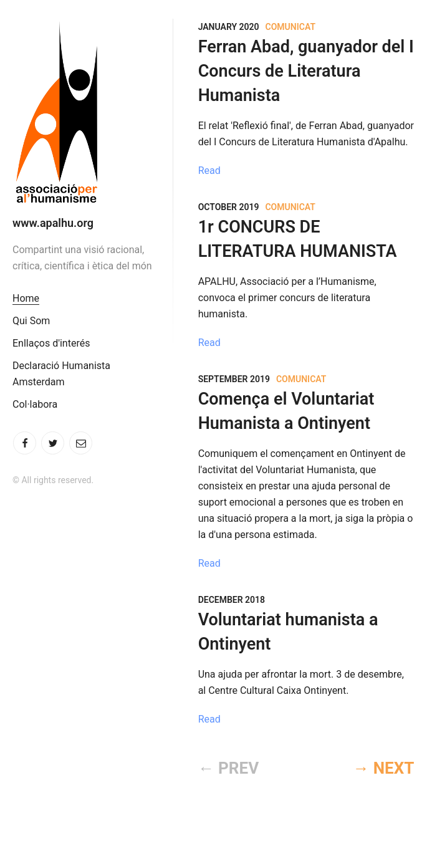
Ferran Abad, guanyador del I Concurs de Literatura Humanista (306, 71)
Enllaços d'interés (51, 343)
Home (25, 298)
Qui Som (31, 321)
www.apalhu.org (53, 222)
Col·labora (34, 404)
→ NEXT (383, 768)
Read (209, 170)
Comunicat (290, 27)
